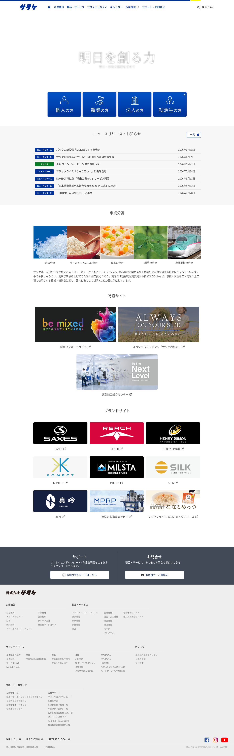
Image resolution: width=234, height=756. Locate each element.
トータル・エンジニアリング (19, 629)
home (49, 7)
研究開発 (10, 625)
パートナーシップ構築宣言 (113, 671)
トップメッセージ (14, 617)
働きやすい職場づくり (85, 663)
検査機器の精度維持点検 (59, 725)
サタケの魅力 (33, 739)
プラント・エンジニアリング (85, 613)
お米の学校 (141, 659)
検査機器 (108, 621)
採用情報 (131, 7)
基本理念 (10, 659)
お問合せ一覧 (12, 692)
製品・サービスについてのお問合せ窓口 (24, 697)
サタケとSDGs (12, 663)
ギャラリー (116, 7)
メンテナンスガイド (57, 717)
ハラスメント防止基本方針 (113, 667)
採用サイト (12, 739)
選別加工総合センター (133, 617)
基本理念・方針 (13, 654)
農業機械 (76, 617)
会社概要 (10, 613)
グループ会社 (44, 621)
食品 (74, 629)
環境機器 (108, 625)
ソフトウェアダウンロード (60, 697)
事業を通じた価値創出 (36, 659)
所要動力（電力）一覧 (58, 709)
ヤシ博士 (140, 663)
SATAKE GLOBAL (57, 739)
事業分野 (42, 613)
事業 (28, 654)
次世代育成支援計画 (84, 671)
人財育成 (79, 659)
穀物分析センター (131, 613)
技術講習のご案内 (14, 709)
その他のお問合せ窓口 (16, 701)
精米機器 (76, 621)
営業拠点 (42, 617)
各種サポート (54, 692)
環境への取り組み (60, 663)
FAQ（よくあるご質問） (59, 721)
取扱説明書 (53, 701)
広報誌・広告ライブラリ (147, 655)
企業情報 (59, 7)
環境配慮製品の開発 (61, 659)
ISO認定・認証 (13, 667)
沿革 (8, 621)
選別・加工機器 (111, 617)
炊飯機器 (76, 625)
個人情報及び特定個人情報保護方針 (22, 747)
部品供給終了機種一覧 (58, 705)
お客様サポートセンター (17, 704)
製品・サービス (75, 7)
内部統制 (105, 663)
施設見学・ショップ (47, 625)
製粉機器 (108, 613)
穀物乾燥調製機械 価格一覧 (60, 713)
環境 (54, 654)
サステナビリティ (97, 7)
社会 (77, 654)
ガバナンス (106, 654)
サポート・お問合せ (153, 7)
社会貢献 (79, 667)
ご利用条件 (50, 747)
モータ (107, 629)
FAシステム (109, 633)
